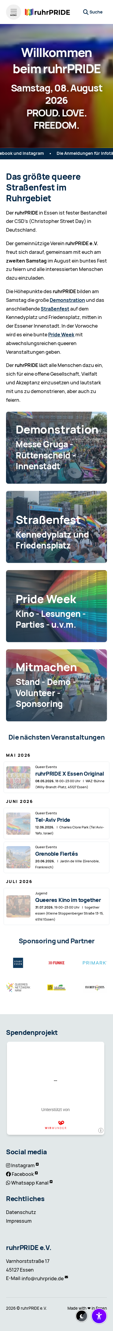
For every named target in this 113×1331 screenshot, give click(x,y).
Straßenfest (55, 309)
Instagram (23, 1165)
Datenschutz (21, 1212)
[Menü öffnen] (13, 12)
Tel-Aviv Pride (52, 819)
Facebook (23, 1174)
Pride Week (61, 335)
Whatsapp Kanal (30, 1183)
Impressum (19, 1221)
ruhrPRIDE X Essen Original (69, 773)
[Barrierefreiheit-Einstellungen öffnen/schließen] (99, 1316)
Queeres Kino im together (68, 900)
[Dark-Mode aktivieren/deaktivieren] (82, 1316)
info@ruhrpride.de (43, 1278)
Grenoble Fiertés (56, 853)
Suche (95, 12)
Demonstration (67, 300)
